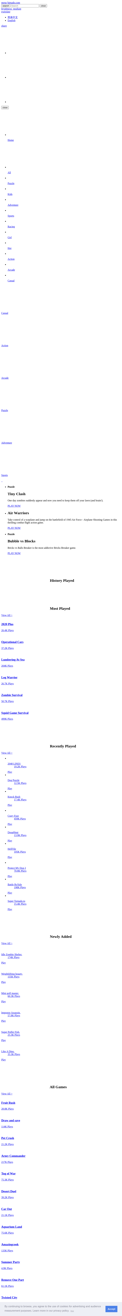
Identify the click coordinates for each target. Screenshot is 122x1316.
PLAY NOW (14, 506)
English (11, 20)
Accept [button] (111, 1309)
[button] (72, 1310)
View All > (6, 615)
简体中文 (13, 17)
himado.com (13, 2)
